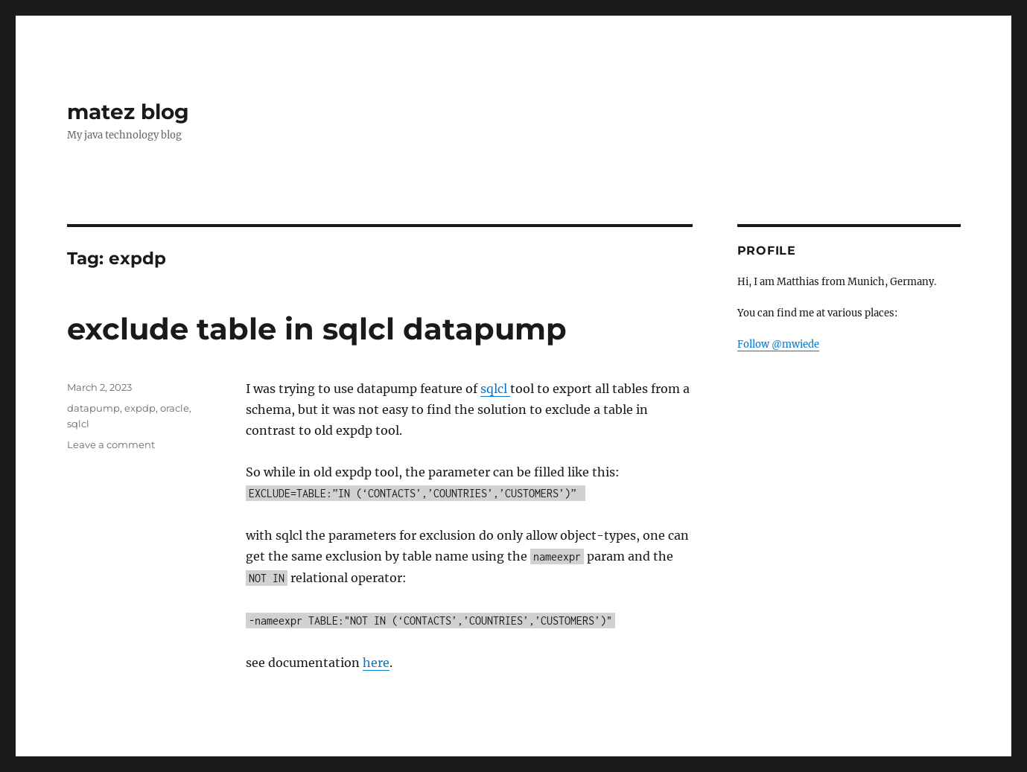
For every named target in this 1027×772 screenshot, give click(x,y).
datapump (93, 408)
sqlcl (495, 388)
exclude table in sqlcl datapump (317, 328)
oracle (174, 408)
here (376, 662)
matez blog (128, 111)
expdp (140, 408)
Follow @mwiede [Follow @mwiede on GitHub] (778, 344)
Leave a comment (111, 444)
